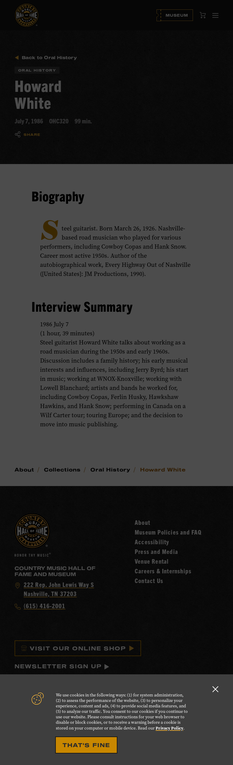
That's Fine (86, 745)
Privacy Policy (169, 728)
